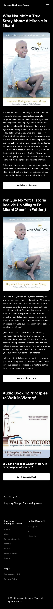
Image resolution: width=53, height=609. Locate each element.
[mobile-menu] (47, 5)
